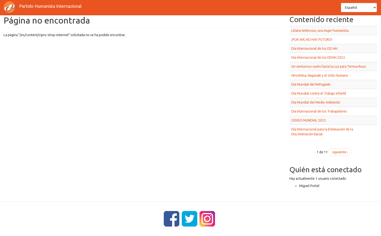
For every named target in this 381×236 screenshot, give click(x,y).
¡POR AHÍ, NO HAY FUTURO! (311, 39)
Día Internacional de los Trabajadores (319, 111)
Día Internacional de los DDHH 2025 (318, 57)
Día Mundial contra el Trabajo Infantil (318, 93)
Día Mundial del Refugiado (311, 84)
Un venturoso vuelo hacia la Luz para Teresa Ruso (328, 66)
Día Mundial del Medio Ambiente (315, 102)
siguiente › (340, 152)
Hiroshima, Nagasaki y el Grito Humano (319, 75)
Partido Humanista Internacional (50, 6)
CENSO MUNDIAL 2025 (308, 120)
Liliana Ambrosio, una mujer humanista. (320, 31)
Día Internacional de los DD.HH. (314, 48)
